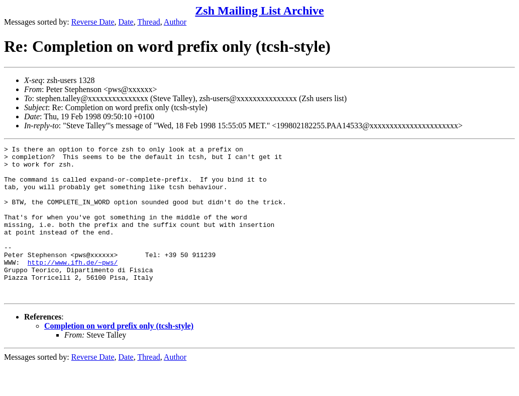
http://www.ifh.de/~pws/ (73, 286)
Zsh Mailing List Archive (259, 10)
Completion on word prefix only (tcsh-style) (118, 356)
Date (126, 22)
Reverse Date (93, 22)
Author (175, 22)
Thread (148, 22)
